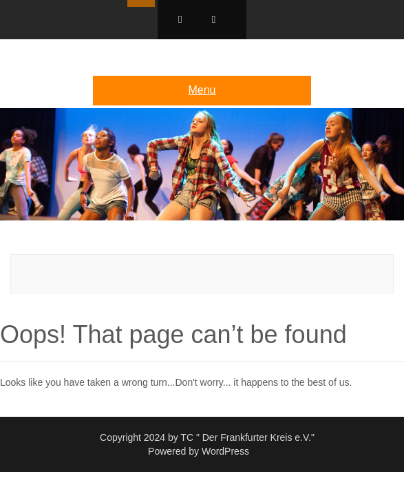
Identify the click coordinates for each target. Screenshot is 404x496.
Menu (201, 90)
